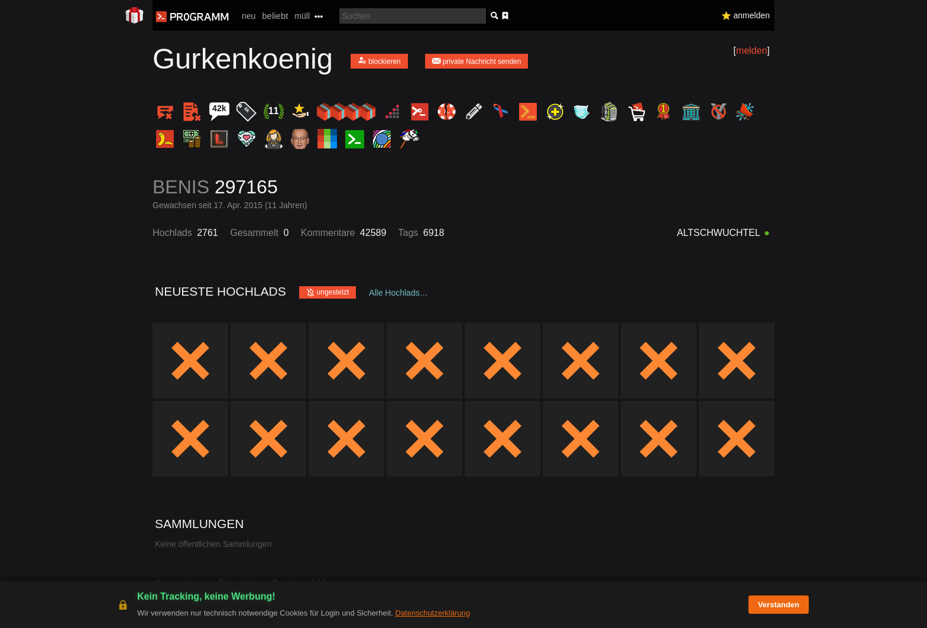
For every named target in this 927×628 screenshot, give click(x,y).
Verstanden (778, 604)
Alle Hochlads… (398, 292)
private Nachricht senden (476, 61)
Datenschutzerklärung (432, 612)
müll (302, 16)
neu (248, 16)
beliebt (275, 16)
